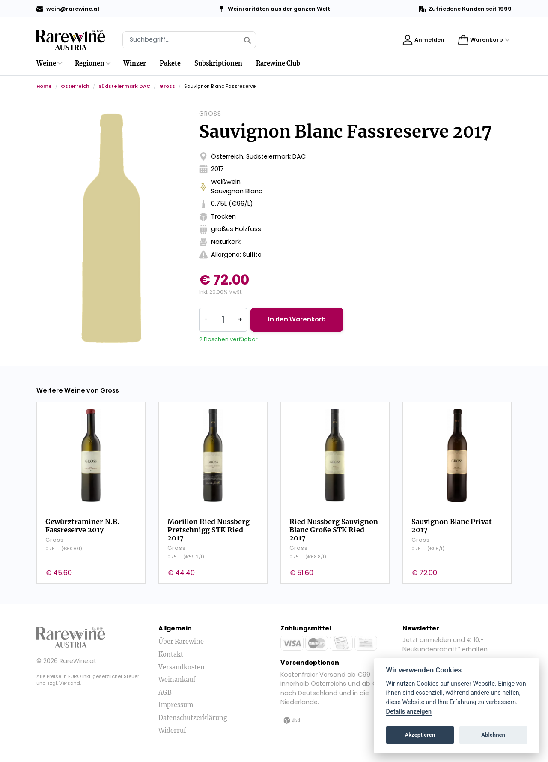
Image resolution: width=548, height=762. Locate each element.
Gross (167, 86)
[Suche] (189, 39)
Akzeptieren (420, 735)
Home (44, 86)
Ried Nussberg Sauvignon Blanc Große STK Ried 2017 (333, 529)
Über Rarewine (181, 641)
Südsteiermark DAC (124, 86)
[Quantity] (223, 320)
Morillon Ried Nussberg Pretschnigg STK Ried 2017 (208, 529)
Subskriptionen (218, 63)
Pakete (170, 63)
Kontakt (170, 654)
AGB (165, 692)
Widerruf (172, 731)
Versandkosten (181, 667)
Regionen (89, 63)
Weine (46, 63)
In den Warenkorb (297, 319)
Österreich (75, 86)
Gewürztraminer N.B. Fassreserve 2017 (82, 525)
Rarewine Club (278, 63)
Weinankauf (177, 680)
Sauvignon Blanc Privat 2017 (451, 525)
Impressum (175, 705)
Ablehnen (493, 735)
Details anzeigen (409, 711)
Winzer (134, 63)
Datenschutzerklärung (192, 718)
